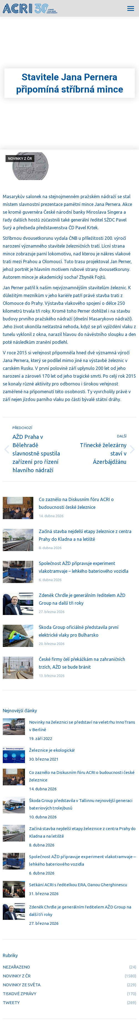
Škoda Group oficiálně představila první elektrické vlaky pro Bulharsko (78, 631)
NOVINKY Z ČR (20, 159)
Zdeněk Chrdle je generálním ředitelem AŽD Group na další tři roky (82, 599)
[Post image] (18, 508)
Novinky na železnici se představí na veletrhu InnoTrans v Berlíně (82, 726)
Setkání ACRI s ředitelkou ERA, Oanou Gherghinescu (78, 884)
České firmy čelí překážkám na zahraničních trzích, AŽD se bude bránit (82, 663)
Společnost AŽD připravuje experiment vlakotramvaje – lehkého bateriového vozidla (83, 567)
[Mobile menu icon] (130, 8)
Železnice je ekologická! (52, 750)
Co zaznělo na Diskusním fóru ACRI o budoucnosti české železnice (76, 503)
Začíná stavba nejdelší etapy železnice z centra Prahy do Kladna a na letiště (85, 535)
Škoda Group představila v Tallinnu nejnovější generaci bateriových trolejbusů (80, 804)
